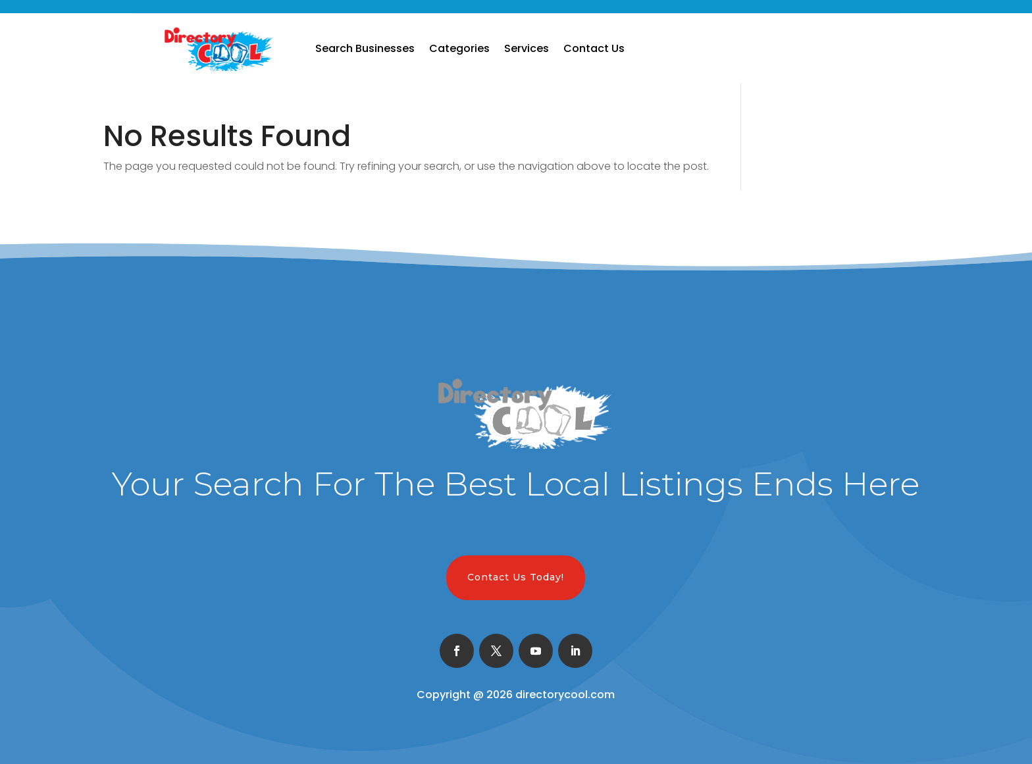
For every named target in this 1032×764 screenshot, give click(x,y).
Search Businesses (365, 48)
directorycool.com (565, 694)
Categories (459, 48)
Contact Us (594, 48)
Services (526, 48)
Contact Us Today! (515, 577)
